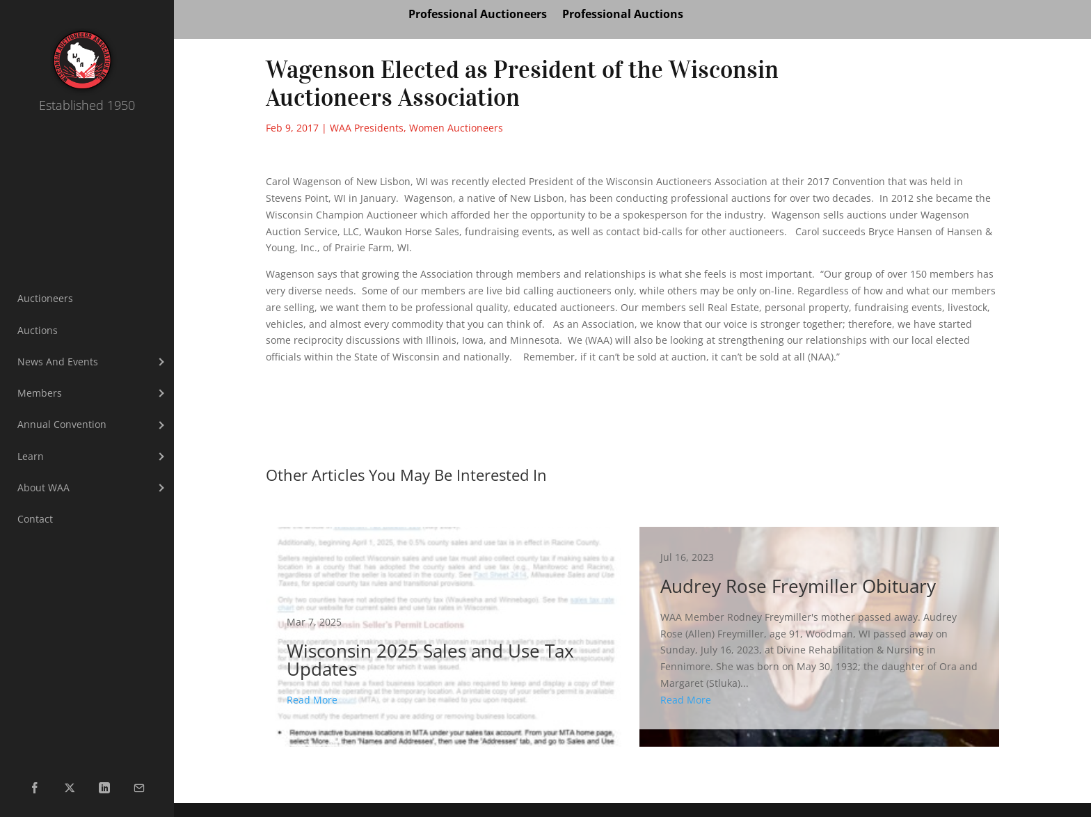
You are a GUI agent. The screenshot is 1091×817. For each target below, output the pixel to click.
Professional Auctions (622, 15)
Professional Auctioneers (477, 15)
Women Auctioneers (456, 127)
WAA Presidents (367, 127)
